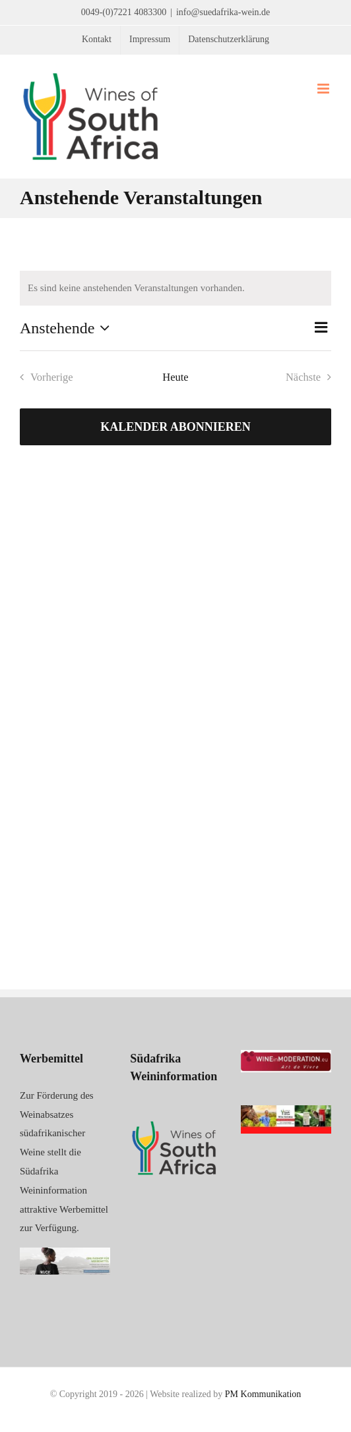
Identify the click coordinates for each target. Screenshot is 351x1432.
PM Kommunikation (263, 1394)
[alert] (175, 288)
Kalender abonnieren (175, 426)
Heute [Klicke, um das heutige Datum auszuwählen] (175, 377)
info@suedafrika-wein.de (223, 12)
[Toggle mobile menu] (324, 89)
